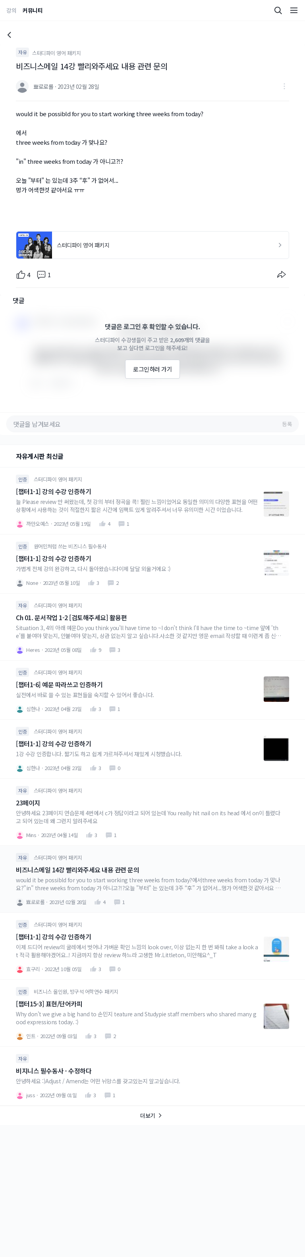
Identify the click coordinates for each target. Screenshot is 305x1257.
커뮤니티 (32, 10)
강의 (11, 10)
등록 (287, 424)
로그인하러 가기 (152, 369)
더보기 (152, 1115)
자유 (22, 52)
